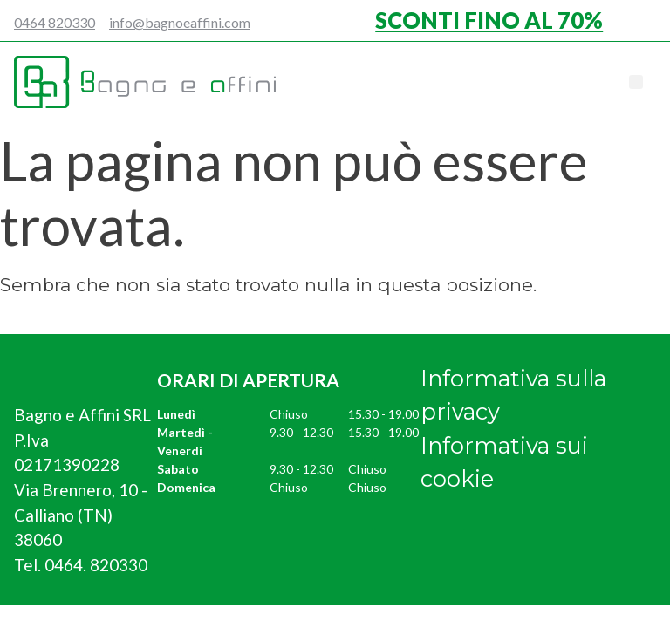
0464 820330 (54, 22)
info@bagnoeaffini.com (179, 22)
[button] (636, 82)
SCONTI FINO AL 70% (489, 20)
